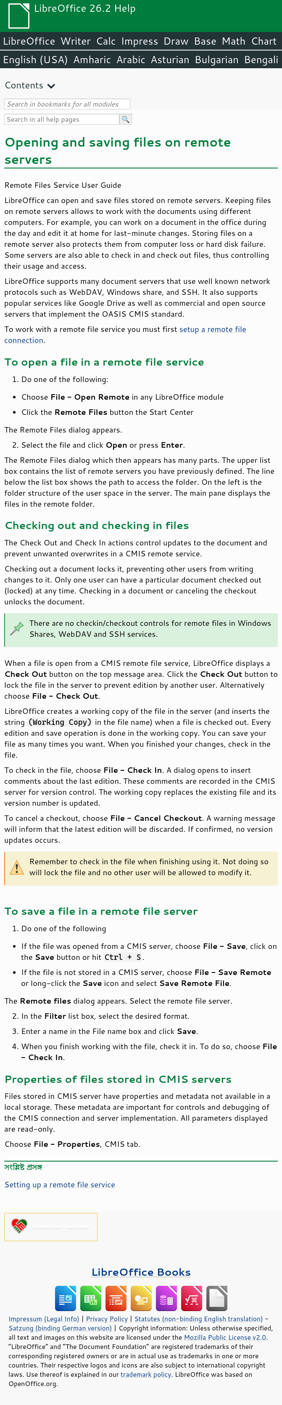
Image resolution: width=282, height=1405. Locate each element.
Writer (75, 41)
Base (205, 41)
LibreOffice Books (141, 1271)
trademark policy (146, 1374)
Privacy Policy (107, 1318)
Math (233, 41)
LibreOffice (29, 41)
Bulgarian (217, 59)
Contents (23, 84)
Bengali (261, 59)
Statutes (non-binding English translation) (198, 1318)
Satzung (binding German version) (60, 1328)
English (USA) (35, 59)
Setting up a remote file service (59, 1184)
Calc (106, 41)
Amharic (92, 59)
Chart (263, 41)
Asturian (170, 59)
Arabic (130, 59)
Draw (175, 41)
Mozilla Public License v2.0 (225, 1337)
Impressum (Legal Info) (43, 1318)
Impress (139, 41)
